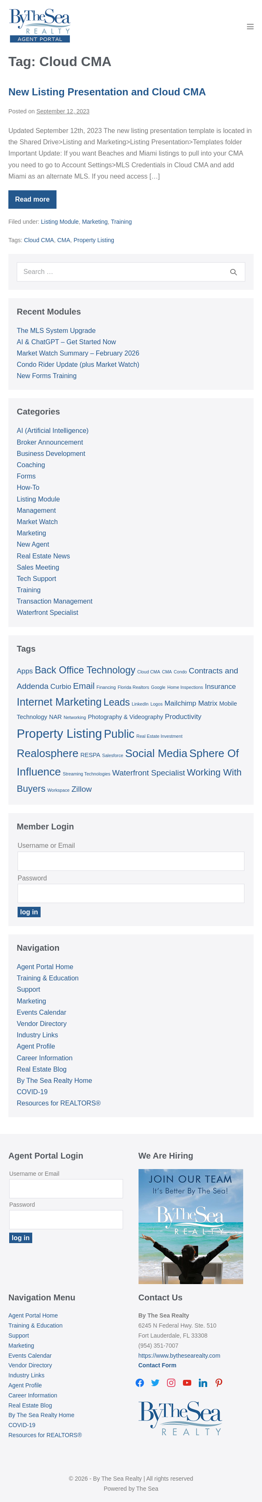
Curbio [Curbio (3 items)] (60, 687)
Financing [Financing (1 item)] (106, 687)
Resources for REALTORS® (59, 1103)
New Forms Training (47, 375)
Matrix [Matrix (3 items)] (207, 703)
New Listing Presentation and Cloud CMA (107, 91)
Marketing (95, 221)
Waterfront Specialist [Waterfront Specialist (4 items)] (148, 772)
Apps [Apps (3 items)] (25, 671)
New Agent (33, 544)
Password (32, 878)
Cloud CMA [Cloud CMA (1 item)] (148, 671)
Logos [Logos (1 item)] (157, 703)
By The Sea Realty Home (54, 1080)
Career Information (44, 1058)
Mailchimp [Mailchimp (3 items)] (180, 703)
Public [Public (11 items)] (119, 734)
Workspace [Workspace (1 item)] (58, 790)
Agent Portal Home (45, 966)
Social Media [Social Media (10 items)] (156, 753)
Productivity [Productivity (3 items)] (183, 717)
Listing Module (60, 221)
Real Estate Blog (42, 1069)
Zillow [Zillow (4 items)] (82, 789)
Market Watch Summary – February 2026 (78, 353)
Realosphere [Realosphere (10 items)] (47, 753)
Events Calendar (41, 1012)
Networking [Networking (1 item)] (75, 717)
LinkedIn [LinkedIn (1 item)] (140, 703)
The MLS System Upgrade (56, 330)
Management (36, 510)
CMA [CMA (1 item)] (167, 671)
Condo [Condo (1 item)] (180, 671)
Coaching (31, 464)
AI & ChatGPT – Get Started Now (66, 341)
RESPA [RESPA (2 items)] (90, 755)
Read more (36, 202)
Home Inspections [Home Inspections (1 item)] (185, 687)
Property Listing (94, 240)
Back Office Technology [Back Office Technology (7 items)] (85, 670)
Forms (26, 476)
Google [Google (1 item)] (158, 687)
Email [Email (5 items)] (84, 686)
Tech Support (36, 578)
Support (28, 989)
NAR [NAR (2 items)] (55, 717)
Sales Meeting (38, 567)
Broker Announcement (50, 442)
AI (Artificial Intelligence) (53, 430)
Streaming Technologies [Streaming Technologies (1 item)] (86, 773)
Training (121, 221)
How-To (28, 487)
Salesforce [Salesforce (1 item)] (112, 755)
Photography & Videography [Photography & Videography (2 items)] (125, 717)
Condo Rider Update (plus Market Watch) (78, 364)
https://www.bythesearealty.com (180, 1355)
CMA (63, 240)
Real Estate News (43, 556)
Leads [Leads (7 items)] (116, 702)
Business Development (51, 453)
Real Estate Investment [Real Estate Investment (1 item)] (159, 736)
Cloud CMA (39, 240)
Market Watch (37, 521)
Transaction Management (54, 601)
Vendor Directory (42, 1023)
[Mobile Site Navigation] (250, 26)
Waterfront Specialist (47, 612)
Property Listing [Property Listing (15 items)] (59, 733)
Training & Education (48, 978)
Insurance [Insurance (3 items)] (220, 687)
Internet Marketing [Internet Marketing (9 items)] (59, 702)
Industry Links (37, 1035)
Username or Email (46, 845)
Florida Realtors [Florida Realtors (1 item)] (133, 687)
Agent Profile (36, 1046)
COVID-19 (32, 1091)
